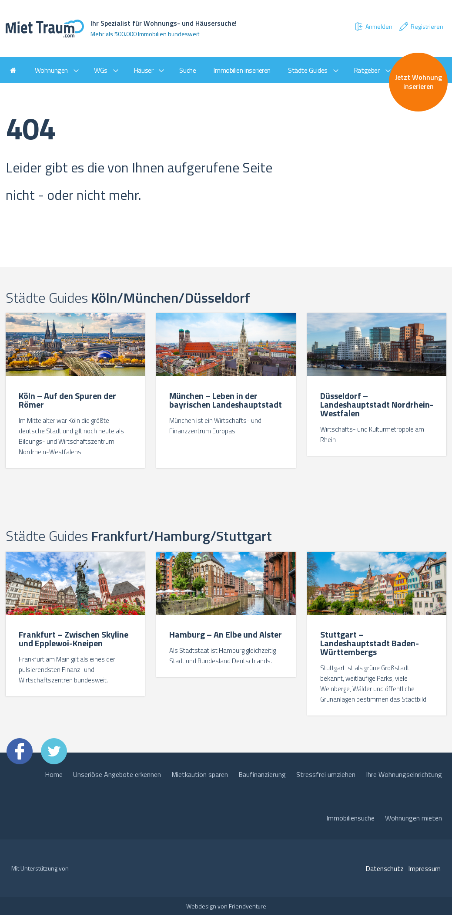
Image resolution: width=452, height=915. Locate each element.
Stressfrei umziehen (325, 774)
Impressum (424, 868)
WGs (100, 70)
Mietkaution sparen (199, 774)
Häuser (144, 70)
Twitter (54, 751)
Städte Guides (308, 70)
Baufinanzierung (262, 774)
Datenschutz (384, 868)
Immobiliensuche (350, 818)
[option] (75, 391)
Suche (187, 70)
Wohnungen (51, 70)
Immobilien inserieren (242, 70)
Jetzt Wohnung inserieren (418, 81)
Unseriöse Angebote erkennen (117, 774)
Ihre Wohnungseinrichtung (404, 774)
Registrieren (420, 26)
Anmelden (373, 26)
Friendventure (247, 906)
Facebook (20, 751)
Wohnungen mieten (413, 818)
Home (54, 774)
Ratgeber (367, 70)
